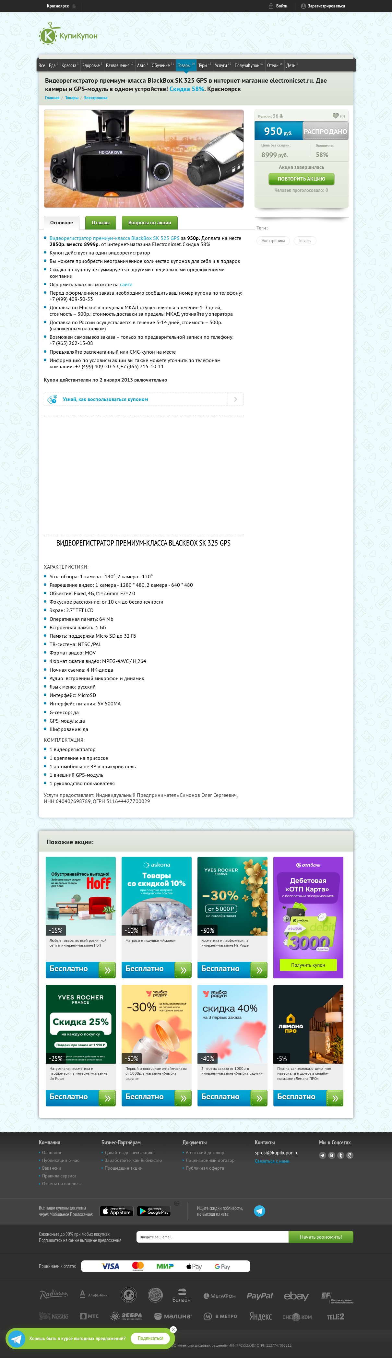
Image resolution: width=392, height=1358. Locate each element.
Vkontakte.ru (331, 1155)
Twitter (340, 1155)
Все (42, 65)
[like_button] (336, 116)
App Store (117, 1211)
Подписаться (150, 1338)
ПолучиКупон (249, 64)
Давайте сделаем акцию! (130, 1152)
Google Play (154, 1211)
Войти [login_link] (281, 6)
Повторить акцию (301, 178)
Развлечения (120, 64)
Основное (61, 222)
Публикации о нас (60, 1160)
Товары (186, 64)
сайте (126, 284)
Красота (70, 64)
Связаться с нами (272, 1161)
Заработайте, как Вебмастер (133, 1160)
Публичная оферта (205, 1168)
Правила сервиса (59, 1176)
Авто (142, 64)
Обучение (163, 64)
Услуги (223, 64)
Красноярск (58, 6)
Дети (292, 64)
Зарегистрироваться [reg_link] (326, 6)
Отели (275, 64)
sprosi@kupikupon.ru (277, 1153)
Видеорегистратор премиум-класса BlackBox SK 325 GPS (115, 238)
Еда (53, 64)
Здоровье (92, 64)
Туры (204, 64)
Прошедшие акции (124, 1168)
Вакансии (51, 1168)
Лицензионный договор (210, 1160)
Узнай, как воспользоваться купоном (105, 399)
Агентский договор (205, 1152)
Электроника (273, 240)
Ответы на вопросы (61, 1184)
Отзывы (101, 222)
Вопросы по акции (149, 222)
